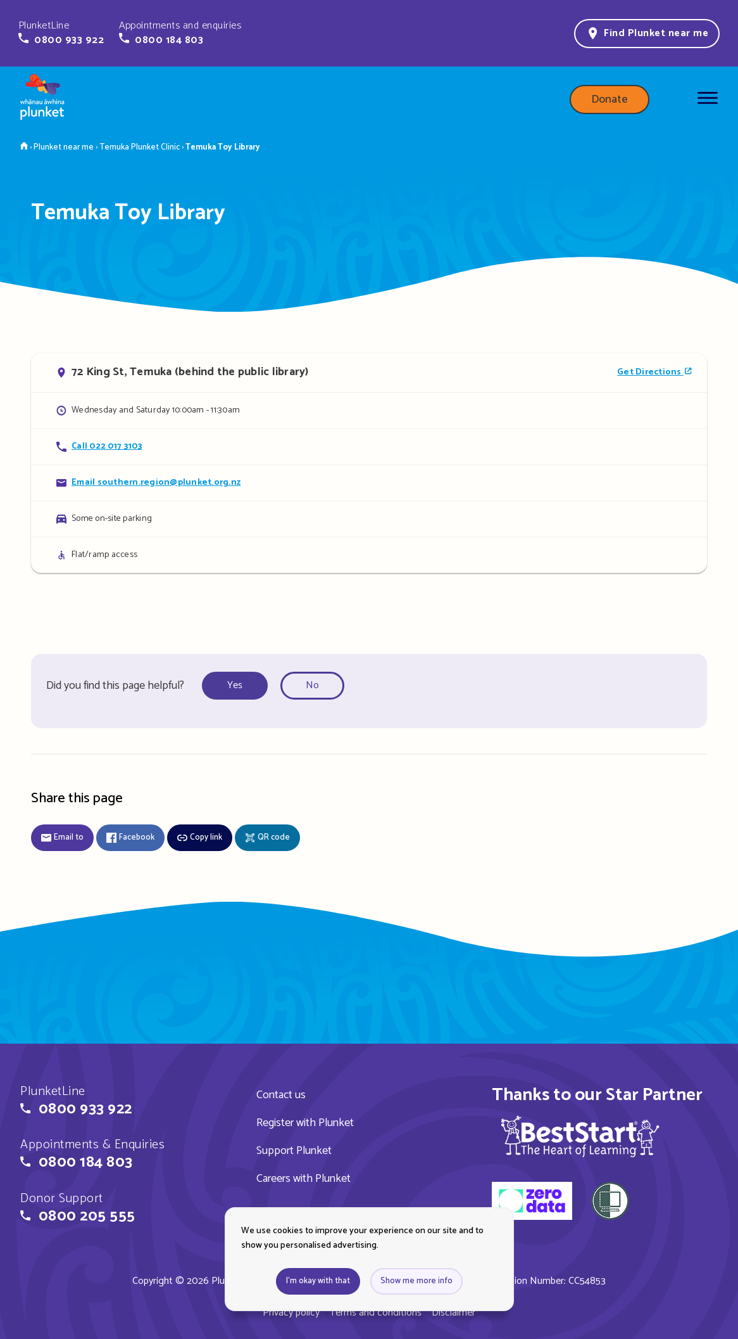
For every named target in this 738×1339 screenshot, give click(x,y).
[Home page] (42, 99)
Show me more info (416, 1281)
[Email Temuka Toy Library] (369, 482)
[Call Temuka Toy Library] (369, 446)
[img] (580, 1136)
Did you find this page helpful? (115, 685)
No (312, 685)
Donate (609, 99)
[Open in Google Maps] (369, 372)
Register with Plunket (305, 1122)
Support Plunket (294, 1150)
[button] (61, 33)
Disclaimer (453, 1312)
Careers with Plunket (303, 1178)
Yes (234, 685)
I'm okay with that (318, 1281)
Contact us (281, 1095)
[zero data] (532, 1203)
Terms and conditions (376, 1312)
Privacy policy (291, 1312)
